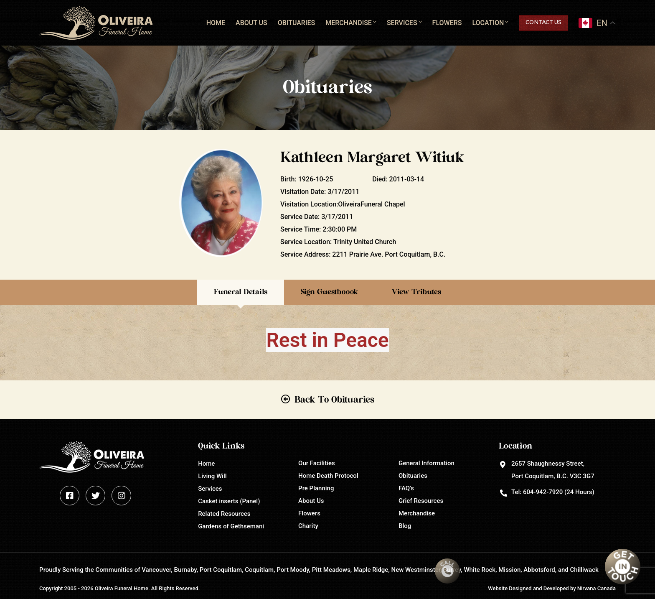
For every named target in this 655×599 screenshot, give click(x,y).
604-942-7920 (543, 492)
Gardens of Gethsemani (231, 526)
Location (488, 23)
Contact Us (543, 23)
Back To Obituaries (334, 399)
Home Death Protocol (328, 475)
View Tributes (416, 292)
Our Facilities (316, 463)
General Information (426, 463)
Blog (405, 526)
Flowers (447, 23)
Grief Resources (421, 501)
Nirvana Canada (596, 588)
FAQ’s (406, 488)
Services (402, 23)
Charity (308, 526)
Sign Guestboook (329, 292)
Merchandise (348, 23)
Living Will (212, 476)
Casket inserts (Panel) (229, 501)
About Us (251, 23)
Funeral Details (240, 292)
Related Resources (224, 513)
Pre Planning (316, 488)
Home (215, 23)
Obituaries (296, 23)
